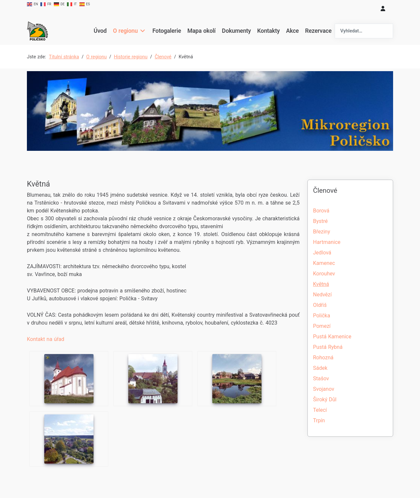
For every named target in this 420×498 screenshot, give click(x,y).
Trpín (319, 420)
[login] (383, 8)
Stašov (321, 378)
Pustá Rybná (328, 347)
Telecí (320, 410)
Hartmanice (326, 242)
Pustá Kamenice (332, 336)
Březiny (321, 232)
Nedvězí (322, 294)
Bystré (320, 221)
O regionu (125, 31)
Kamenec (324, 263)
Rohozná (323, 357)
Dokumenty (236, 31)
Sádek (320, 368)
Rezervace (318, 31)
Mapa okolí (201, 31)
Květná (321, 284)
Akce (292, 31)
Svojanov (323, 389)
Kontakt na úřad (45, 339)
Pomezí (322, 326)
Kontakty (268, 31)
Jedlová (322, 252)
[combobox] (364, 31)
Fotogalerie (167, 31)
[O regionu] (142, 31)
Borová (321, 211)
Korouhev (324, 273)
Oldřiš (320, 305)
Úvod (100, 31)
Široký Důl (324, 399)
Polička (321, 315)
